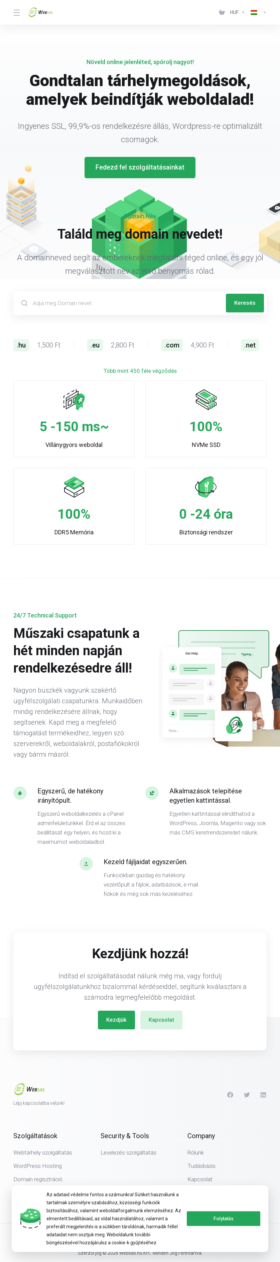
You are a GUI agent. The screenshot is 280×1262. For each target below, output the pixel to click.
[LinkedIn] (263, 1094)
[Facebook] (230, 1094)
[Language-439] (257, 12)
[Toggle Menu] (16, 12)
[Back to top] (219, 1234)
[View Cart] (222, 12)
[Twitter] (247, 1094)
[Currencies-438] (238, 12)
